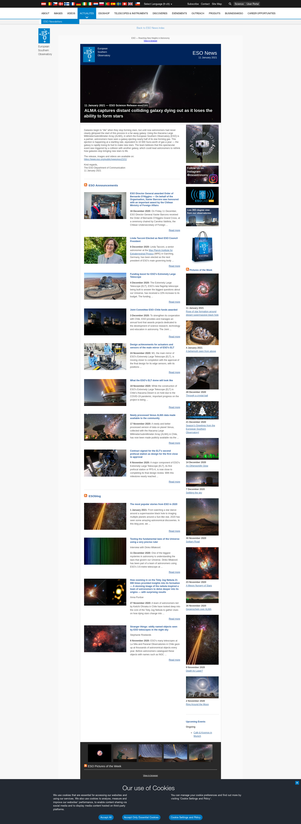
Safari (45, 605)
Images (58, 13)
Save (42, 661)
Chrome (46, 594)
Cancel (61, 661)
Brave (45, 591)
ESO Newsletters (50, 21)
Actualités (87, 15)
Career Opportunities (261, 13)
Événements (179, 13)
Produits (214, 13)
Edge (44, 598)
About (45, 13)
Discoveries (160, 13)
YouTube (38, 524)
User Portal (253, 3)
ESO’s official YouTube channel (120, 524)
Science (239, 3)
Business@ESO (234, 13)
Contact (205, 3)
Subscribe (193, 3)
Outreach (198, 13)
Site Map (217, 3)
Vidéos (71, 13)
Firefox (45, 601)
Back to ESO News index (150, 27)
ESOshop (104, 13)
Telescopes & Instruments (131, 13)
